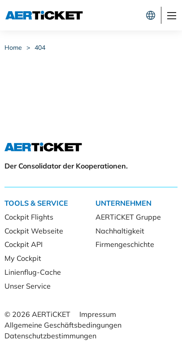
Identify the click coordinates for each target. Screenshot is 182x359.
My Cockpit (22, 258)
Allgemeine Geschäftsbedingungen (62, 324)
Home (13, 47)
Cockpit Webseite (33, 230)
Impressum (97, 314)
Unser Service (27, 285)
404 (40, 47)
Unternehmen (123, 203)
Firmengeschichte (124, 244)
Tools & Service (36, 203)
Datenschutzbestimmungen (50, 335)
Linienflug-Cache (32, 272)
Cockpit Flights (28, 216)
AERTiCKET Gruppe (128, 216)
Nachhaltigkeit (119, 230)
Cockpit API (23, 244)
